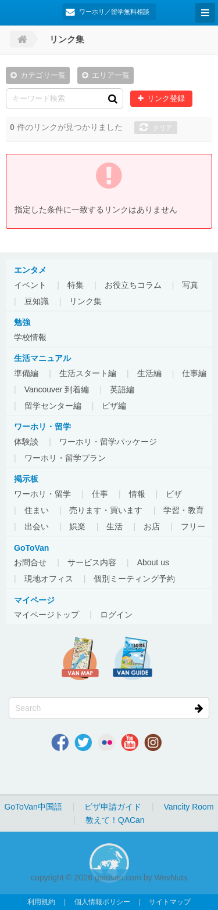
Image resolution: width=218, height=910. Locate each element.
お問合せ (30, 562)
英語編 (122, 389)
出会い (36, 526)
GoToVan (11, 11)
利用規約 (41, 902)
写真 (190, 285)
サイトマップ (170, 902)
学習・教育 (183, 510)
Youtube (129, 742)
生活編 (149, 373)
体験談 (26, 441)
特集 (75, 285)
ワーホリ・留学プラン (65, 458)
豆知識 (36, 301)
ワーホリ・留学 (42, 494)
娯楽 (77, 526)
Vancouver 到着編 (57, 389)
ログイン (116, 614)
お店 (152, 526)
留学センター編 (52, 405)
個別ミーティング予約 (134, 578)
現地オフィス (48, 578)
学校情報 (30, 337)
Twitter (83, 742)
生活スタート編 (87, 373)
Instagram (153, 742)
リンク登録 (166, 99)
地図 (80, 658)
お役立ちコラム (133, 285)
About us (153, 562)
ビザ (174, 494)
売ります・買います (105, 510)
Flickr (106, 742)
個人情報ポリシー (102, 902)
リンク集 (85, 301)
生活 (114, 526)
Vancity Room (188, 806)
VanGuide (132, 658)
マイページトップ (46, 614)
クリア (162, 127)
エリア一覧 (111, 75)
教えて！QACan (115, 820)
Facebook (60, 742)
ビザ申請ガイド (112, 806)
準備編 (26, 373)
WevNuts (171, 877)
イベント (30, 285)
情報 (137, 494)
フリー (193, 526)
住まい (36, 510)
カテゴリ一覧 (43, 75)
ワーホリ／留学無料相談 (114, 11)
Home (21, 39)
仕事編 (194, 373)
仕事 (100, 494)
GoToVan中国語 (33, 806)
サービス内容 (91, 562)
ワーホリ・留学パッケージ (108, 441)
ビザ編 (114, 405)
